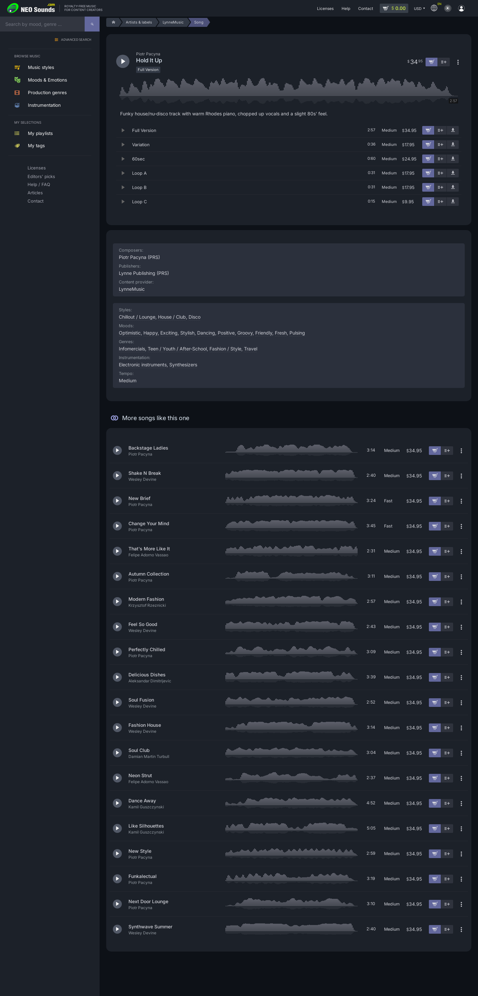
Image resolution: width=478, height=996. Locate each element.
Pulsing (297, 333)
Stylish (187, 333)
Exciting (169, 333)
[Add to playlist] (440, 130)
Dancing (206, 333)
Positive (226, 333)
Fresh (281, 333)
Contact (35, 201)
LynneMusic (132, 289)
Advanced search (76, 40)
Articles (35, 192)
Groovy (245, 333)
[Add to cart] (428, 130)
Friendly (263, 333)
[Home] (112, 22)
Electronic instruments (143, 364)
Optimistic (130, 333)
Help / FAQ (39, 184)
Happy (150, 333)
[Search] (92, 24)
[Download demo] (452, 130)
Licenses (37, 167)
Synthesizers (183, 364)
